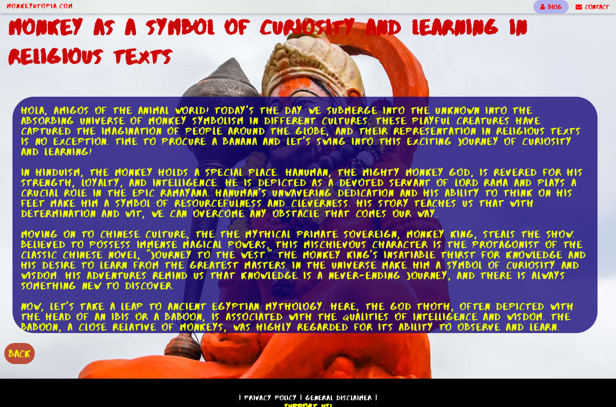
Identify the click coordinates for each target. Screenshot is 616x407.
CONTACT (592, 7)
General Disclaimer (338, 398)
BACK (20, 353)
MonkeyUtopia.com (40, 6)
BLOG (551, 7)
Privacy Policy (270, 398)
